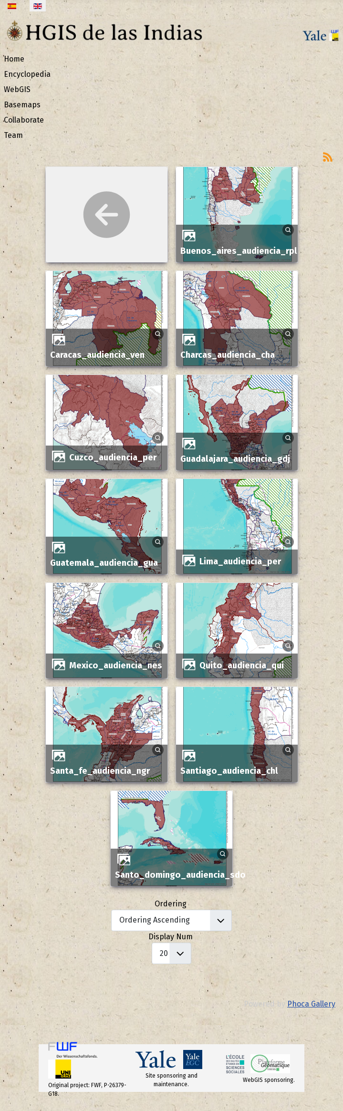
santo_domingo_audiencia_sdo (180, 875)
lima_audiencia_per (240, 561)
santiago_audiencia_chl (229, 771)
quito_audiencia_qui (241, 665)
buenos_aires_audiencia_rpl (238, 251)
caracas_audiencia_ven (97, 355)
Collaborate (24, 120)
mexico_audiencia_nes (115, 665)
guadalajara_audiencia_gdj (235, 459)
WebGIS (17, 89)
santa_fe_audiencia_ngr (100, 771)
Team (13, 135)
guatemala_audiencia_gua (104, 563)
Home (14, 58)
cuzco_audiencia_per (112, 457)
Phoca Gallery (311, 1003)
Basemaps (22, 104)
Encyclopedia (27, 74)
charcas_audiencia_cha (227, 355)
